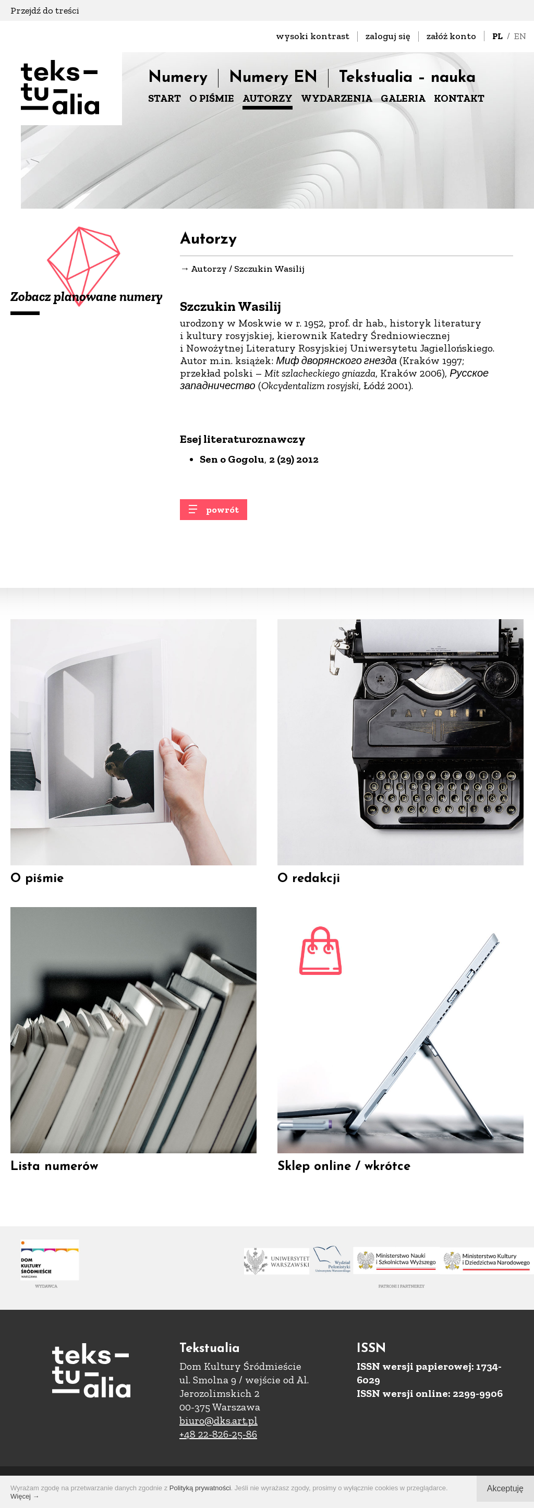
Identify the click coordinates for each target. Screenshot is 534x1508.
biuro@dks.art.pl (218, 1420)
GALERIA (403, 98)
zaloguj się (388, 36)
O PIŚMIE (211, 98)
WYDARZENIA (336, 98)
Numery (178, 78)
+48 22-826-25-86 (218, 1434)
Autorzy (209, 272)
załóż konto (451, 36)
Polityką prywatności (200, 1488)
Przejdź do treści (44, 10)
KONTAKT (459, 98)
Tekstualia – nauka (407, 78)
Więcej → (25, 1496)
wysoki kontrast (312, 36)
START (164, 98)
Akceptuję (505, 1488)
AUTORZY (267, 98)
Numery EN (273, 78)
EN (520, 36)
